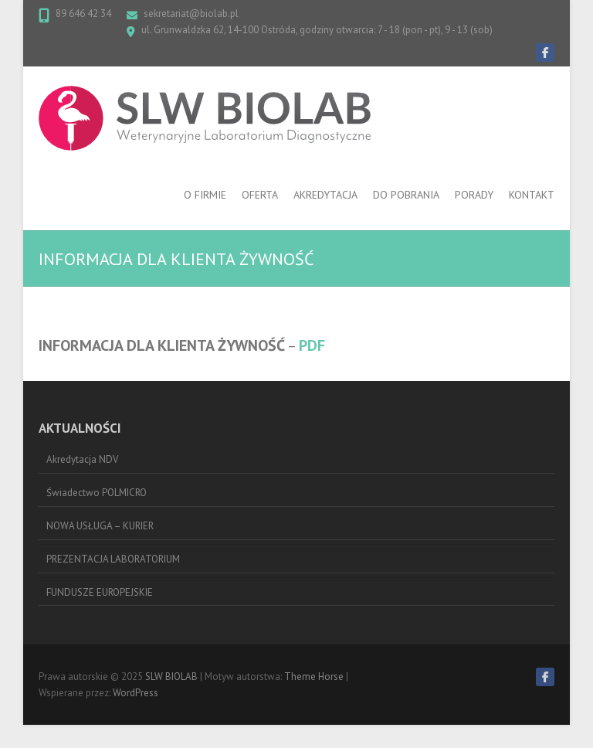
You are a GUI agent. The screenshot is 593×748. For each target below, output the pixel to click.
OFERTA (260, 195)
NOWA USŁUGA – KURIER (100, 525)
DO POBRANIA (406, 195)
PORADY (474, 195)
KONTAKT (531, 195)
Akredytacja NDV (82, 459)
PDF (312, 345)
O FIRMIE (205, 195)
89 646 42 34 (83, 13)
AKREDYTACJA (325, 195)
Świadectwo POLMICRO (96, 492)
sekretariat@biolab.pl (191, 13)
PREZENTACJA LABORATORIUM (113, 559)
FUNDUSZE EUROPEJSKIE (99, 592)
